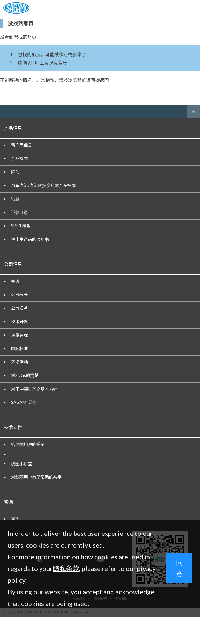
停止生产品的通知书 (30, 239)
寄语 (15, 281)
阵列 (15, 171)
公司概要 (19, 294)
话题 (15, 198)
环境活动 (19, 362)
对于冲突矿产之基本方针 (34, 389)
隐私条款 (66, 568)
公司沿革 (19, 308)
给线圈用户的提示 (28, 444)
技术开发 (19, 321)
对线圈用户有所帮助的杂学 (36, 477)
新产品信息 (21, 144)
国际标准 (19, 348)
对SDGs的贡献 (25, 375)
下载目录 (19, 212)
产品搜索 (19, 158)
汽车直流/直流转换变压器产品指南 (43, 185)
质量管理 (19, 335)
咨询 (15, 519)
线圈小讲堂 (21, 463)
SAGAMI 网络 (24, 402)
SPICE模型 (21, 225)
